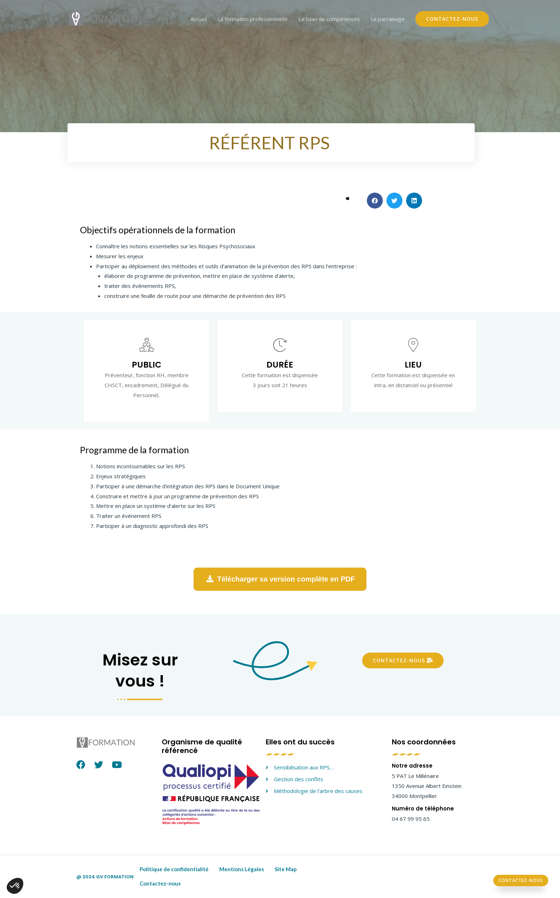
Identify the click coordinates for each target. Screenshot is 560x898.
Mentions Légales (241, 869)
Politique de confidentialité (174, 869)
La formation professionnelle (253, 19)
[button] (375, 201)
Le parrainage (388, 19)
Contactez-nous (160, 883)
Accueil (198, 19)
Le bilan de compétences (329, 19)
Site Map (286, 869)
